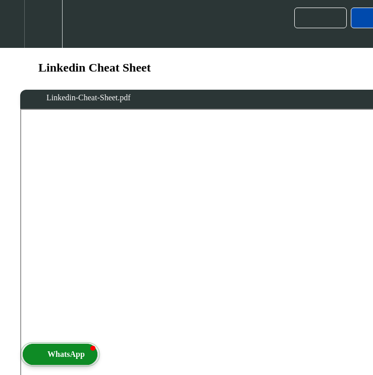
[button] (12, 24)
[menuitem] (43, 24)
